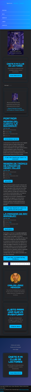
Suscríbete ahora (15, 75)
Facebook (21, 3)
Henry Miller (8, 181)
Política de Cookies (15, 345)
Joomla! (2, 389)
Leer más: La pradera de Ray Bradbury (15, 258)
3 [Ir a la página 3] (13, 263)
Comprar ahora (15, 326)
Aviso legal (15, 349)
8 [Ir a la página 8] (24, 263)
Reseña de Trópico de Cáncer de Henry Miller (15, 165)
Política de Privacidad (15, 347)
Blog (10, 131)
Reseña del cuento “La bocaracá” (10, 123)
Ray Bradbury (8, 229)
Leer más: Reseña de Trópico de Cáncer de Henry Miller (15, 208)
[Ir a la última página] (28, 264)
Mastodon (16, 3)
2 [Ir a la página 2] (11, 263)
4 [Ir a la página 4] (15, 263)
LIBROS (3, 21)
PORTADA (4, 10)
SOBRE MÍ (4, 17)
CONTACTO (4, 25)
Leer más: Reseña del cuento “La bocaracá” (15, 158)
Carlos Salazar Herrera (11, 139)
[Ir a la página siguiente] (26, 264)
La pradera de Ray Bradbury (15, 215)
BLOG (3, 14)
